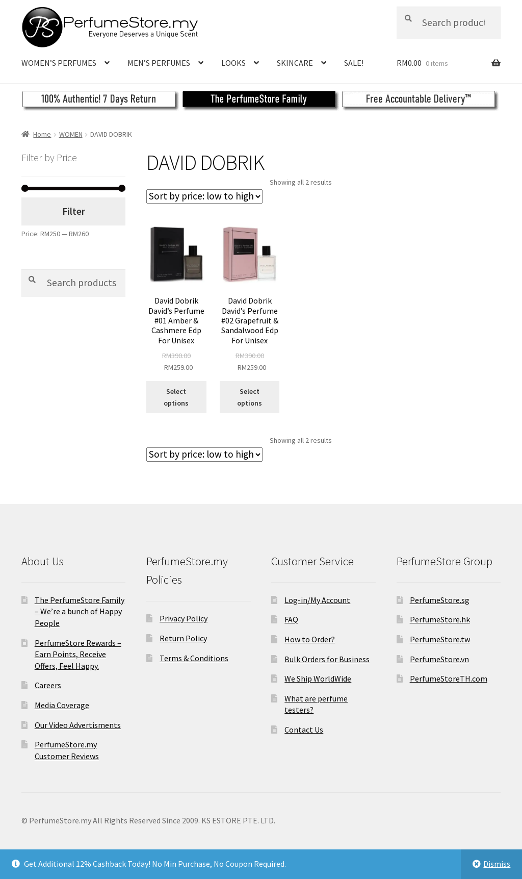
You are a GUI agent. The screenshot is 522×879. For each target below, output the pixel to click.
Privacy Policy (183, 618)
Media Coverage (62, 705)
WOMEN (71, 134)
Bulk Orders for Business (327, 659)
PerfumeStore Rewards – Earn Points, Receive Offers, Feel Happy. (78, 654)
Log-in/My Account (317, 600)
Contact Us (303, 729)
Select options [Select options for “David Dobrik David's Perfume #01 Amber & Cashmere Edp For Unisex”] (176, 397)
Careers (48, 685)
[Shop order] (204, 196)
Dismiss (496, 864)
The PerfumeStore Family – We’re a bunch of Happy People (79, 611)
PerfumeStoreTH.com (448, 678)
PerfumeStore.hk (440, 619)
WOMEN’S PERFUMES (58, 63)
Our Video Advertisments (78, 725)
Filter (73, 211)
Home (42, 134)
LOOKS (233, 63)
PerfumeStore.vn (439, 659)
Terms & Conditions (194, 658)
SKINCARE (295, 63)
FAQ (291, 619)
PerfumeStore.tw (440, 639)
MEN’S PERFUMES (158, 63)
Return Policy (183, 638)
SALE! (353, 63)
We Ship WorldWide (317, 678)
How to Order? (309, 639)
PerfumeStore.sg (439, 600)
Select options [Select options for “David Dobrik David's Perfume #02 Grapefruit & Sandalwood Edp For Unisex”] (249, 397)
